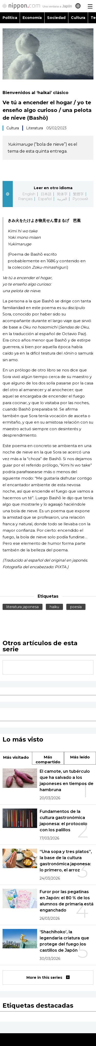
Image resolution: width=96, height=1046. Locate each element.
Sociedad (56, 17)
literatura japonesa (22, 607)
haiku (54, 607)
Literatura (34, 128)
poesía (76, 607)
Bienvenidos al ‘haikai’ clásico (35, 92)
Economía (32, 17)
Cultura (78, 17)
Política (10, 17)
